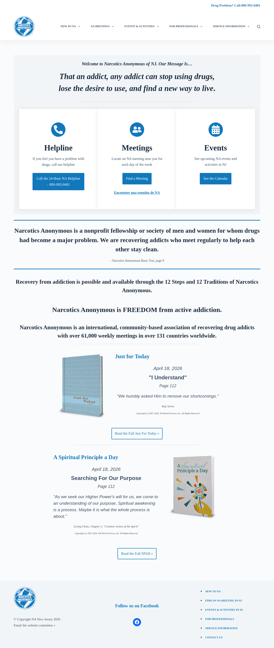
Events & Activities (142, 26)
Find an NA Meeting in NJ (223, 600)
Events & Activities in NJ (224, 609)
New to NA (71, 26)
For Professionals (186, 26)
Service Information (221, 628)
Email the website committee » (34, 625)
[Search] (258, 26)
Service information (232, 26)
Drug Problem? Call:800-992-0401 (235, 5)
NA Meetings (103, 26)
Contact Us (213, 637)
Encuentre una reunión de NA (137, 193)
